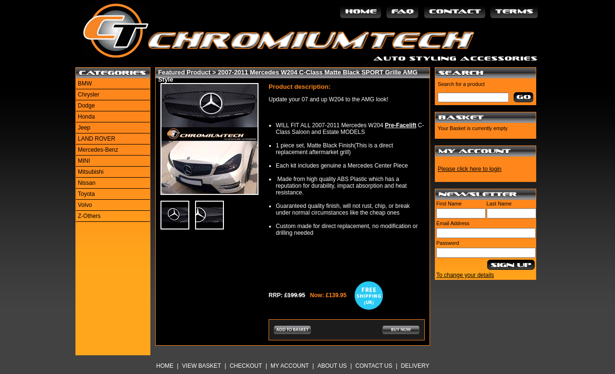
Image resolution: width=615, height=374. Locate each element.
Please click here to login (470, 169)
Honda (86, 116)
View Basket (201, 365)
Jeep (84, 127)
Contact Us (374, 365)
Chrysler (88, 94)
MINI (84, 160)
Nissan (87, 183)
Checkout (246, 365)
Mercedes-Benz (98, 149)
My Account (290, 365)
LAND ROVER (96, 138)
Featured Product (184, 72)
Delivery (415, 365)
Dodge (86, 105)
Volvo (85, 205)
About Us (332, 365)
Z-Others (89, 216)
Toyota (86, 194)
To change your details (465, 275)
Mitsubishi (90, 172)
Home (164, 365)
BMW (85, 83)
